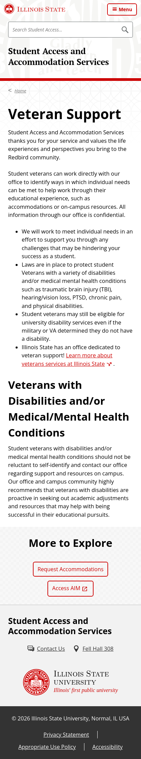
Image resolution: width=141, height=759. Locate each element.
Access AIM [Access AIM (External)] (66, 588)
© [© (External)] (14, 718)
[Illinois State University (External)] (34, 8)
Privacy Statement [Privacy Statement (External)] (66, 734)
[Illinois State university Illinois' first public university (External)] (70, 682)
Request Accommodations (71, 569)
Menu (125, 9)
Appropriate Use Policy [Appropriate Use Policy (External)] (47, 747)
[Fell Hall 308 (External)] (93, 649)
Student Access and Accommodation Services (58, 56)
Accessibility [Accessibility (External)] (108, 747)
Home (20, 91)
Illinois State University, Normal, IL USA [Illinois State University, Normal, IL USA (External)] (80, 718)
